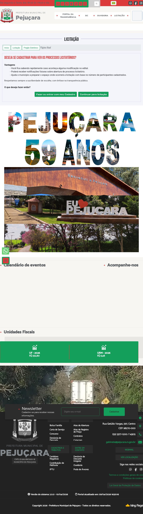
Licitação (16, 47)
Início (6, 47)
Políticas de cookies (133, 478)
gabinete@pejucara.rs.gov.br (120, 442)
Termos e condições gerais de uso (126, 475)
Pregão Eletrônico (31, 47)
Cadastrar (114, 411)
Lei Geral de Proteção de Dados (125, 485)
